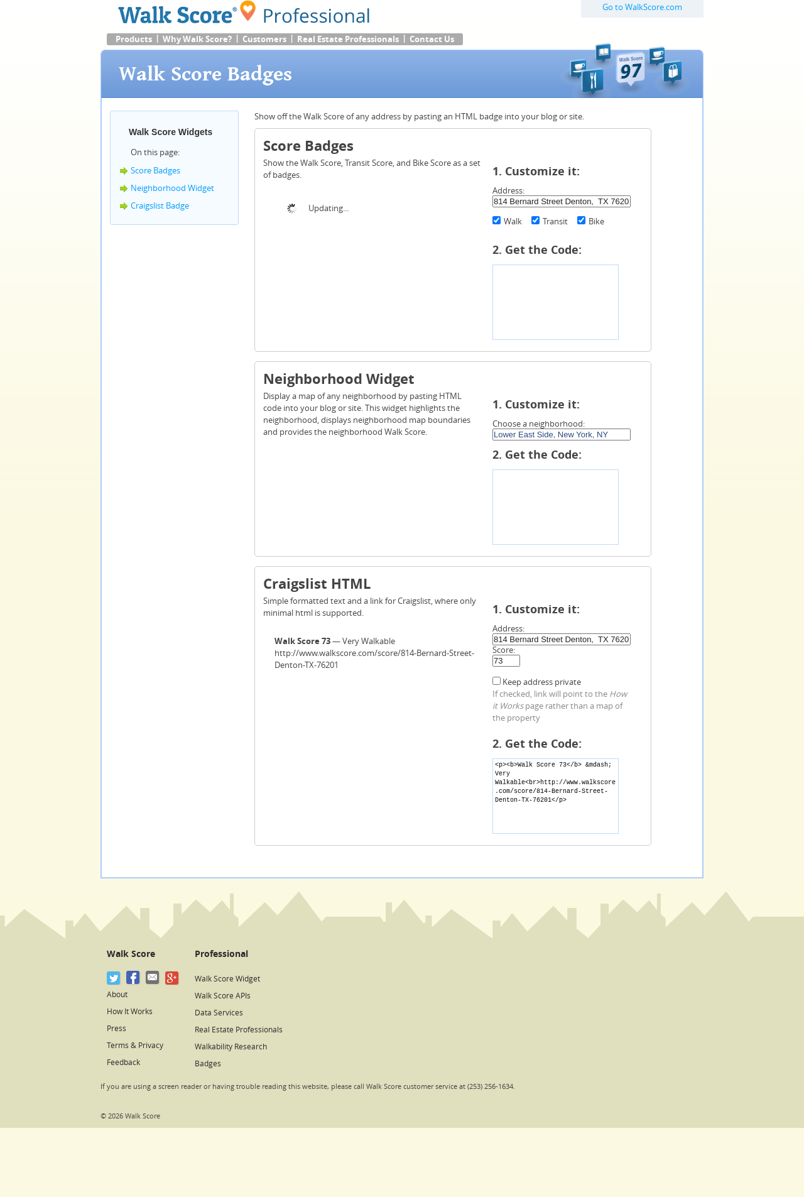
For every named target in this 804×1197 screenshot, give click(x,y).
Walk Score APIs (223, 996)
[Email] (153, 978)
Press (116, 1028)
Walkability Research (231, 1046)
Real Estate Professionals (348, 39)
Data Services (219, 1012)
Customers (264, 39)
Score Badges (155, 170)
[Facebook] (133, 978)
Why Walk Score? (197, 39)
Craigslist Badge (160, 205)
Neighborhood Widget (172, 188)
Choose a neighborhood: (538, 424)
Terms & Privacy (135, 1045)
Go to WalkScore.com (642, 7)
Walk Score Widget (227, 979)
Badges (208, 1063)
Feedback (123, 1062)
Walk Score (131, 954)
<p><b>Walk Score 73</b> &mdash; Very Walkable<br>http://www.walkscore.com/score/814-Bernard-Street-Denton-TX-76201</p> (555, 796)
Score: (503, 650)
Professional (221, 954)
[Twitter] (114, 978)
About (117, 994)
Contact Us (432, 39)
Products (134, 39)
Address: (508, 190)
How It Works (130, 1011)
